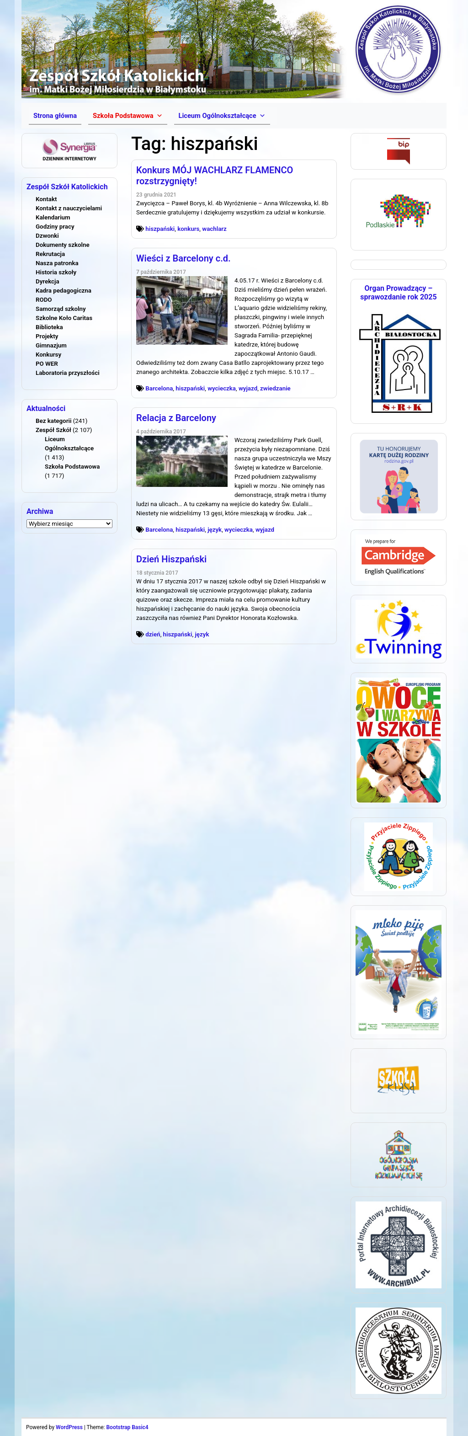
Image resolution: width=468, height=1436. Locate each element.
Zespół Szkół (53, 430)
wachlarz (214, 228)
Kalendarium (53, 217)
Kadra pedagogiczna (63, 290)
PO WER (47, 363)
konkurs (188, 228)
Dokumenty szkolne (63, 244)
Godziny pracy (55, 226)
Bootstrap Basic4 (127, 1427)
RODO (44, 299)
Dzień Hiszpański (171, 559)
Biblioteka (49, 327)
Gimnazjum (51, 345)
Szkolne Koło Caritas (64, 318)
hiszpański (160, 228)
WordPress (69, 1427)
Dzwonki (47, 235)
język (214, 529)
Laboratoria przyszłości (68, 372)
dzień (152, 634)
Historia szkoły (56, 272)
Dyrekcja (47, 281)
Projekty (47, 336)
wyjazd (248, 388)
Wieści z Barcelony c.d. (183, 258)
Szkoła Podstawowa (72, 466)
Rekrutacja (50, 254)
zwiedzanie (275, 388)
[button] (127, 116)
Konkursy (48, 354)
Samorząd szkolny (61, 308)
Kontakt (46, 199)
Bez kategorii (53, 420)
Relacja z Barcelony (176, 417)
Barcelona (159, 388)
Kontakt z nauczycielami (69, 208)
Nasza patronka (57, 263)
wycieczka (221, 388)
